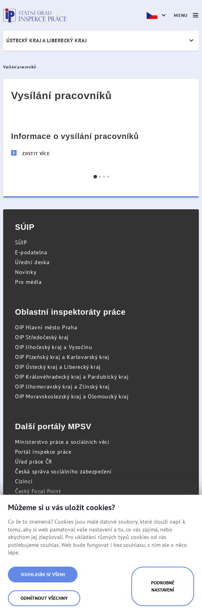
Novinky (25, 272)
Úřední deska (32, 262)
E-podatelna (31, 252)
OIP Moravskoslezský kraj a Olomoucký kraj (72, 396)
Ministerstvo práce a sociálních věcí (62, 441)
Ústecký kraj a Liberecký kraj (46, 40)
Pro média (28, 281)
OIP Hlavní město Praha (46, 327)
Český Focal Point (38, 491)
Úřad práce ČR (33, 461)
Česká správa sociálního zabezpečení (63, 471)
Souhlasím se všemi (43, 574)
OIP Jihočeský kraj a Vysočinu (53, 347)
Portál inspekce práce (43, 451)
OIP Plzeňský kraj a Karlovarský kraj (62, 357)
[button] (95, 176)
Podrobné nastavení (162, 586)
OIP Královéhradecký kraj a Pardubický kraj (71, 376)
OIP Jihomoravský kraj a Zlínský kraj (62, 386)
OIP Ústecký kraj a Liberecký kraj (58, 366)
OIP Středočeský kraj (42, 337)
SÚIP (21, 242)
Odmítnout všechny (44, 598)
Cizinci (23, 481)
